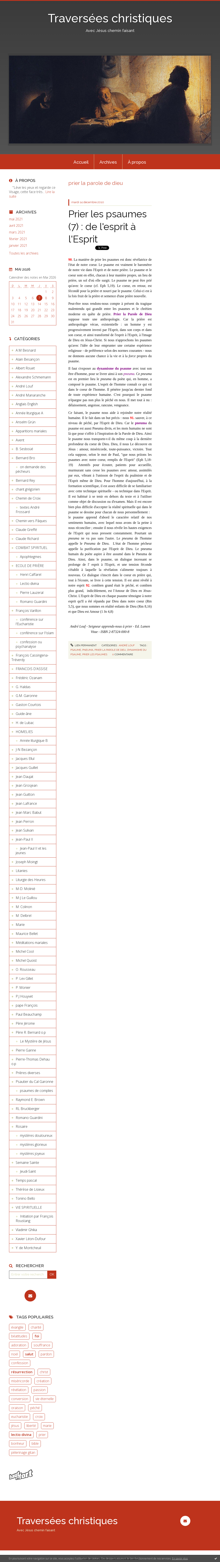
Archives (108, 162)
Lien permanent (83, 645)
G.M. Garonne (26, 695)
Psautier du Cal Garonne (34, 1081)
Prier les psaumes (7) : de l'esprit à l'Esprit (107, 226)
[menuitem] (81, 161)
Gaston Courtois (28, 704)
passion (40, 1389)
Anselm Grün (25, 422)
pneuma (87, 649)
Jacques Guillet (27, 767)
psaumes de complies (36, 1090)
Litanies (22, 870)
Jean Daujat (24, 776)
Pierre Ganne (26, 1050)
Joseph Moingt (27, 861)
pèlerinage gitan (23, 1452)
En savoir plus (180, 1558)
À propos (137, 162)
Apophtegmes (30, 556)
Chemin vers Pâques (31, 520)
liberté (31, 1425)
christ (44, 1372)
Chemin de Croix (28, 498)
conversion (19, 1398)
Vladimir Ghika (26, 1229)
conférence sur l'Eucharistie (29, 621)
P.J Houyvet (24, 996)
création (43, 1381)
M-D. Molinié (25, 888)
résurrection (21, 1372)
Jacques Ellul (25, 758)
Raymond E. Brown (30, 1099)
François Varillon (28, 610)
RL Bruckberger (28, 1108)
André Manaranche (31, 395)
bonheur (17, 1443)
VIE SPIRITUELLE (29, 1207)
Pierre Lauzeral (31, 592)
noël (14, 1354)
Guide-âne (24, 713)
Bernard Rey (25, 480)
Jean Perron (25, 821)
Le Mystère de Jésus (35, 1041)
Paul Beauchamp (29, 1014)
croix (39, 1416)
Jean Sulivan (25, 830)
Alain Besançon (28, 359)
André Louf (24, 386)
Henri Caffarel (30, 574)
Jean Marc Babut (28, 812)
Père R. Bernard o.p (31, 1032)
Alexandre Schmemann (33, 377)
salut (29, 1354)
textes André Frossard (28, 509)
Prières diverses (28, 1072)
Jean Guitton (25, 794)
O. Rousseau (25, 969)
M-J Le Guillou (26, 897)
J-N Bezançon (26, 749)
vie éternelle (44, 1398)
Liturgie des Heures (31, 879)
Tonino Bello (25, 1198)
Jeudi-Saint (28, 1171)
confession (19, 1363)
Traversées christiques (110, 18)
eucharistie (19, 1416)
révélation (18, 1389)
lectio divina (21, 1434)
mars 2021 (17, 232)
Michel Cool (25, 951)
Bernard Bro (25, 458)
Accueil (81, 162)
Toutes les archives (23, 253)
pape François (27, 1005)
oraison (17, 1407)
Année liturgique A (29, 413)
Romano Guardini (33, 601)
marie (47, 1425)
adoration (18, 1345)
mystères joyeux (32, 1153)
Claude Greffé (26, 529)
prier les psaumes (94, 654)
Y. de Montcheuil (28, 1247)
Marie (20, 924)
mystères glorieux (33, 1144)
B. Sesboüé (24, 449)
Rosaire (22, 1126)
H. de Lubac (25, 722)
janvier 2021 (18, 245)
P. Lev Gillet (24, 978)
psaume (75, 649)
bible (35, 1443)
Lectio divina (29, 583)
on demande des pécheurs (31, 469)
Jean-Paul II (24, 839)
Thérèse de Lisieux (30, 1189)
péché (35, 1407)
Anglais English (27, 404)
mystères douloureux (36, 1135)
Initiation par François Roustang (34, 1218)
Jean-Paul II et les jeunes (31, 850)
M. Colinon (24, 906)
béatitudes (19, 1336)
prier (42, 1434)
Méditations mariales (32, 942)
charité (36, 1327)
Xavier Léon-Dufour (31, 1238)
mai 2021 (16, 219)
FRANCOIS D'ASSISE (31, 668)
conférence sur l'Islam (37, 633)
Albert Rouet (25, 368)
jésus (15, 1425)
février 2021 (18, 239)
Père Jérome (25, 1023)
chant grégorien (28, 489)
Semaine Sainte (27, 1162)
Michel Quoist (26, 960)
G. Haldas (23, 686)
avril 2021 (16, 225)
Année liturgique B (34, 740)
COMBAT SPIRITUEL (31, 547)
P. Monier (23, 987)
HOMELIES (24, 731)
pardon (46, 1354)
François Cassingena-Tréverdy (30, 657)
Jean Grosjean (26, 785)
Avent (20, 440)
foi (37, 1336)
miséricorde (20, 1381)
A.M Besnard (26, 350)
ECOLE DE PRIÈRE (30, 565)
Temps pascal (26, 1180)
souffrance (42, 1345)
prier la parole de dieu (110, 649)
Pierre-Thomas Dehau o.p (30, 1061)
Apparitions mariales (31, 431)
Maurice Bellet (27, 933)
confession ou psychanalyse (29, 644)
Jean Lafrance (26, 803)
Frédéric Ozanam (29, 677)
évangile (17, 1327)
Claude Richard (27, 538)
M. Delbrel (23, 915)
